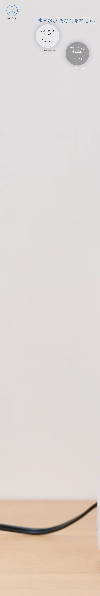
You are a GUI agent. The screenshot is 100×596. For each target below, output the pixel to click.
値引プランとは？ (79, 68)
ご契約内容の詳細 (49, 50)
